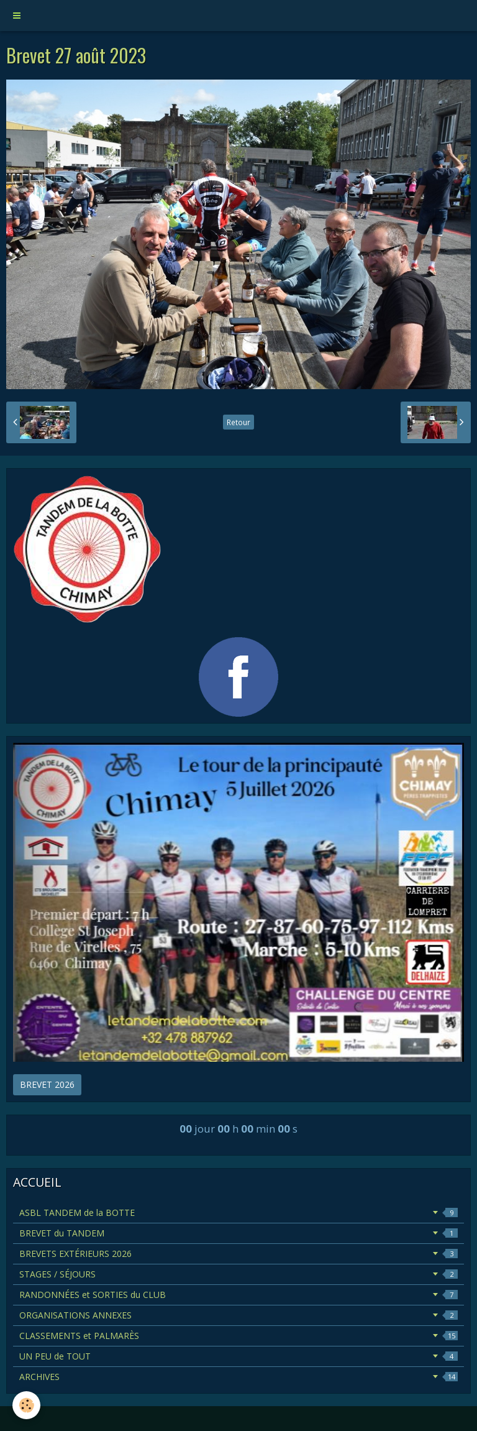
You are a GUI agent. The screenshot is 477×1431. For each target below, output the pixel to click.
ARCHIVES (238, 1377)
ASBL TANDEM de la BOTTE (238, 1212)
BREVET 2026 (47, 1084)
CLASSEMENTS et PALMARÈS (238, 1335)
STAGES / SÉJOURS (238, 1274)
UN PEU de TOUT (238, 1356)
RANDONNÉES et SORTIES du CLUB (238, 1294)
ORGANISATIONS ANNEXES (238, 1315)
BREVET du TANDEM (238, 1233)
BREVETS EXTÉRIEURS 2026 (238, 1253)
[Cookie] (26, 1405)
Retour (238, 422)
